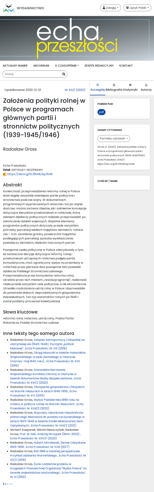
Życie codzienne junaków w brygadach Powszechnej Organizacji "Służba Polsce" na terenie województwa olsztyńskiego (48, 468)
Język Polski (136, 8)
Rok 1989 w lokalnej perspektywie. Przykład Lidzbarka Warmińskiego (45, 453)
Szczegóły (98, 88)
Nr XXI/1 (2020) (75, 90)
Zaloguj (109, 8)
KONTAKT (126, 66)
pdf (101, 112)
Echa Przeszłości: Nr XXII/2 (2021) (53, 425)
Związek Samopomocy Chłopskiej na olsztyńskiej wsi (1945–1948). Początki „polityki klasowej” (47, 344)
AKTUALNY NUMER (15, 66)
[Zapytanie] (35, 74)
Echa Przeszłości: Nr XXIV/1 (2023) (33, 438)
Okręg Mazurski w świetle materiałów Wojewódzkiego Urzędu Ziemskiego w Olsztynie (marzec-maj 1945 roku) (48, 357)
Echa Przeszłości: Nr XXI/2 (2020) (45, 380)
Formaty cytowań (113, 138)
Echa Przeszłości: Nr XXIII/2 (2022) (46, 406)
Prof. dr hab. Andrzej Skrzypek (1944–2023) (50, 434)
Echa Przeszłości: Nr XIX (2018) (46, 348)
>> (10, 484)
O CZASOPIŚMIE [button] (66, 66)
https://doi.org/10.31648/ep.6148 (28, 174)
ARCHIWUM (41, 66)
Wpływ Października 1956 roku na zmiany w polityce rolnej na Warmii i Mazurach (44, 402)
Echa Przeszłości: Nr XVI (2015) (43, 393)
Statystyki (130, 88)
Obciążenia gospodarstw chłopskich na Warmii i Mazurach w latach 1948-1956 (47, 389)
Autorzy (146, 88)
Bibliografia (114, 88)
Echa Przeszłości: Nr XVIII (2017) (48, 447)
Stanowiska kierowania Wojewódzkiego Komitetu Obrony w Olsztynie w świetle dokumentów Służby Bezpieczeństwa (43, 374)
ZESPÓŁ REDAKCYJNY (99, 66)
